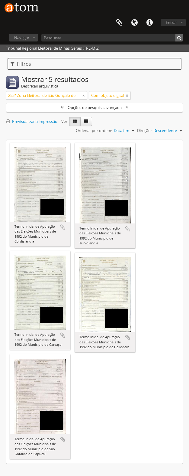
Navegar (21, 37)
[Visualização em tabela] (86, 121)
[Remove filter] (83, 95)
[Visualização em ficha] (75, 121)
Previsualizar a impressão (31, 121)
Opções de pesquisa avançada (95, 107)
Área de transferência (119, 22)
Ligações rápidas (149, 22)
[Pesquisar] (112, 37)
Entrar (171, 22)
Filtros (21, 64)
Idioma (134, 22)
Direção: (144, 130)
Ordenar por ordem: (94, 130)
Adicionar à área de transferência (63, 227)
